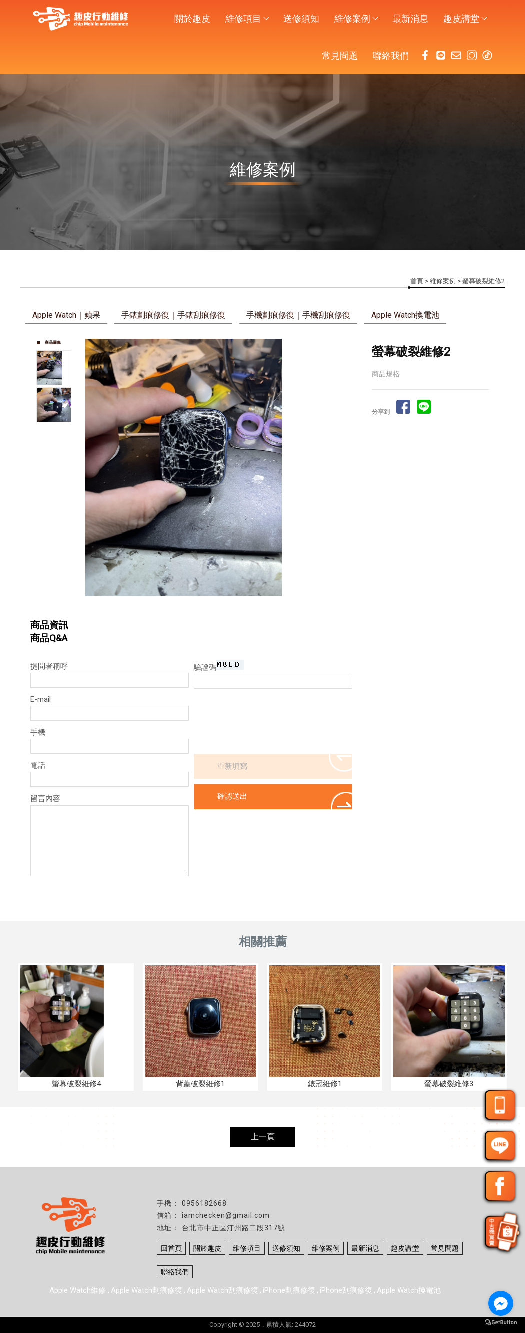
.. (262, 1324)
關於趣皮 (192, 18)
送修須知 (301, 18)
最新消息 (410, 18)
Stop (227, 607)
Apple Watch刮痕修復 (222, 1290)
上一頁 (263, 1136)
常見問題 (340, 55)
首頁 (416, 281)
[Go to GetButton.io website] (501, 1322)
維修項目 (246, 18)
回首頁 (171, 1248)
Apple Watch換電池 (405, 315)
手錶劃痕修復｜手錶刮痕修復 (173, 315)
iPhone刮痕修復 (346, 1290)
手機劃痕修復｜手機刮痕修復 (298, 315)
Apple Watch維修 (78, 1290)
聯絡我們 (391, 55)
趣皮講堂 (464, 18)
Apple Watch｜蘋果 (66, 315)
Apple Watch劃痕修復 (146, 1290)
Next (344, 467)
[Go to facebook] (500, 1303)
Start (219, 607)
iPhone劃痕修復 (289, 1290)
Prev (93, 467)
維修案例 (355, 18)
